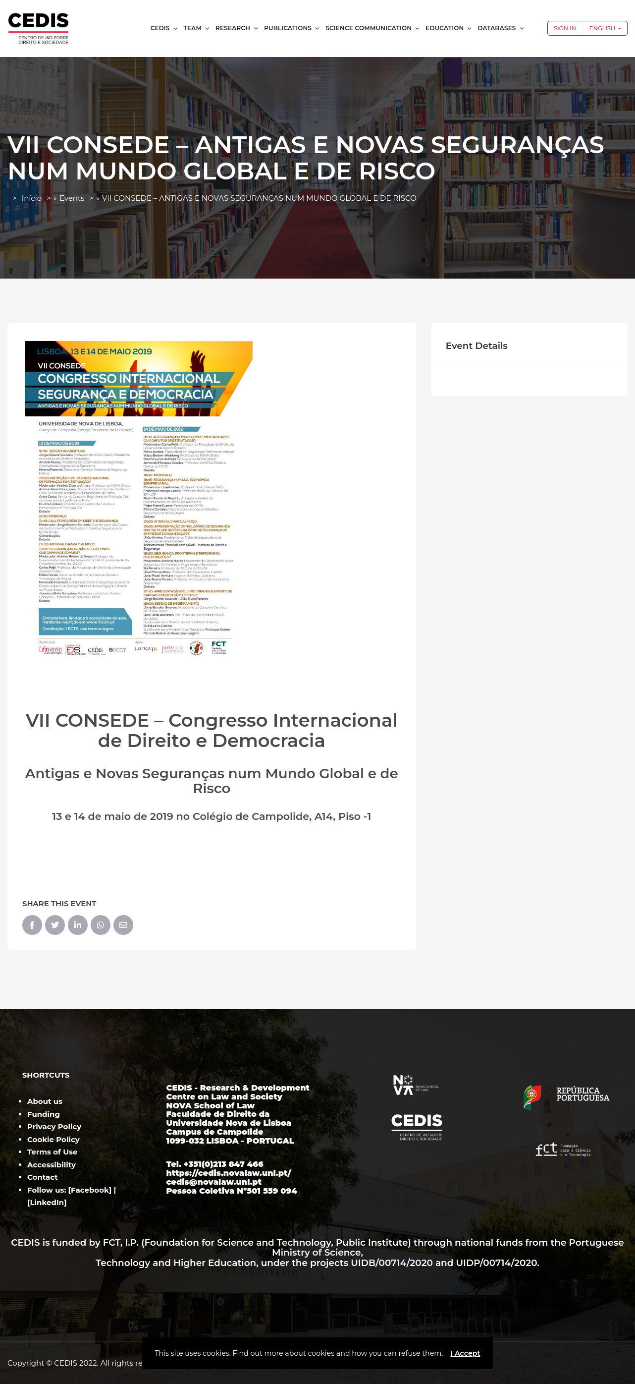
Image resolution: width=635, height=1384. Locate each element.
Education (449, 28)
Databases (501, 28)
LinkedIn (47, 1202)
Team (197, 28)
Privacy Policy (54, 1126)
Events (71, 198)
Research (237, 28)
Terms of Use (52, 1151)
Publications (292, 28)
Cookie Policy (53, 1139)
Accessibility (51, 1164)
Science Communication (373, 28)
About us (44, 1101)
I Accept (465, 1353)
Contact (42, 1177)
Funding (43, 1114)
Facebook (90, 1190)
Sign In (565, 28)
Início (32, 198)
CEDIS (165, 28)
